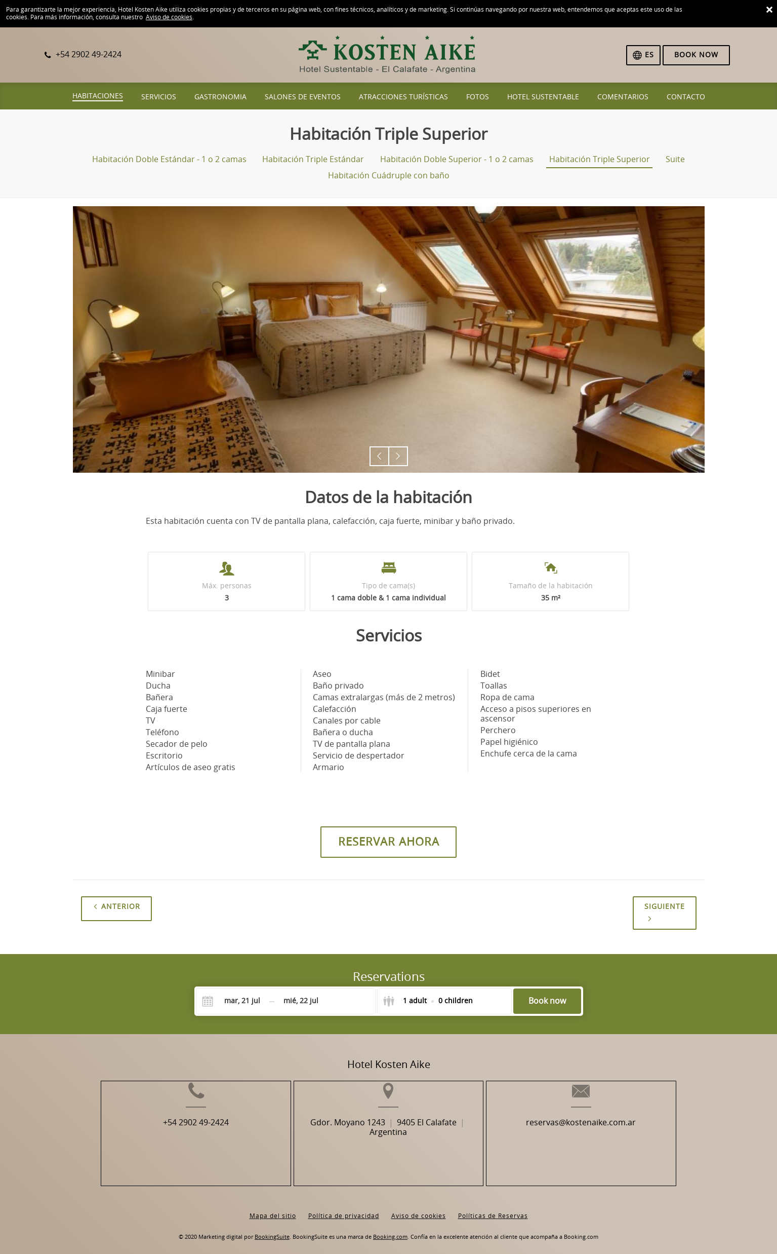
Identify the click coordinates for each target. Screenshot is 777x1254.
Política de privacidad (343, 1207)
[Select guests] (428, 1001)
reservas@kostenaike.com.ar (607, 1139)
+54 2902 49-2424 (170, 1139)
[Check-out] (301, 1001)
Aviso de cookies (169, 17)
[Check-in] (234, 1001)
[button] (379, 456)
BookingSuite (272, 1229)
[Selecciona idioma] (643, 55)
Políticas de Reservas (493, 1207)
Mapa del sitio (273, 1207)
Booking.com (390, 1229)
